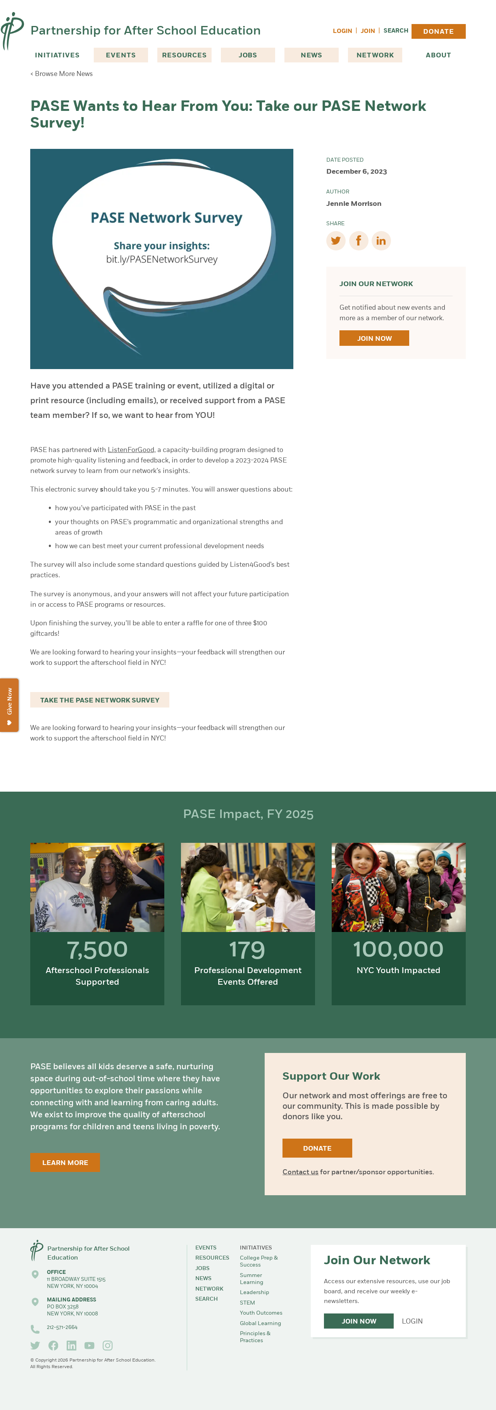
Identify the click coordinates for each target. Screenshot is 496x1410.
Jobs (248, 55)
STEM (247, 1303)
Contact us (300, 1172)
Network (375, 55)
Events (121, 55)
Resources (184, 55)
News (311, 55)
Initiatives (57, 55)
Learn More (65, 1163)
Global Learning (260, 1324)
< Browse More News (61, 74)
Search (396, 31)
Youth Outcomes (261, 1313)
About (438, 55)
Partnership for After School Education (145, 31)
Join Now (374, 339)
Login (342, 32)
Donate (438, 32)
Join (368, 32)
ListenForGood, (132, 450)
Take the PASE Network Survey (100, 700)
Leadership (254, 1293)
